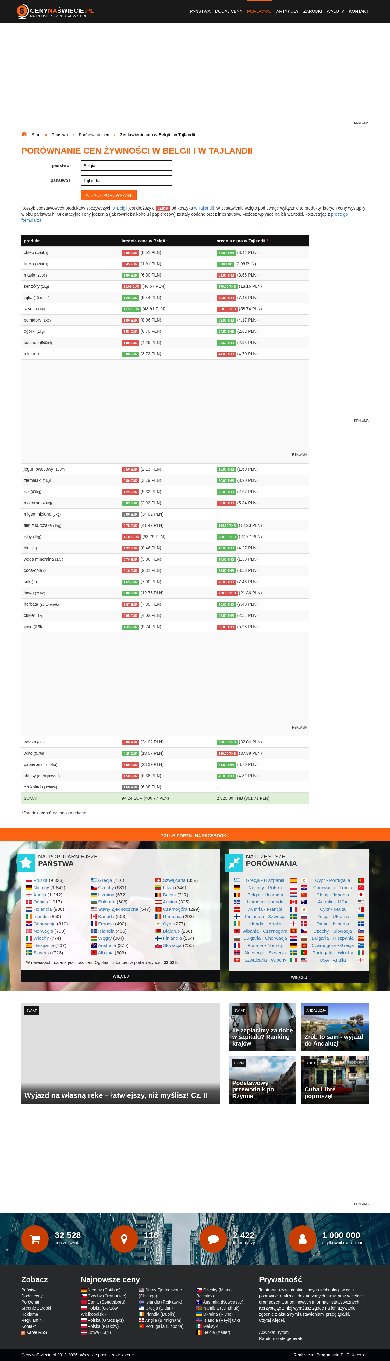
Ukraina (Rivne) (218, 1314)
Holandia (43, 909)
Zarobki (312, 11)
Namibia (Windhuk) (221, 1308)
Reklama (29, 1314)
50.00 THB (226, 503)
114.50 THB (227, 525)
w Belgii (120, 208)
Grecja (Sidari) (159, 1308)
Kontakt (359, 11)
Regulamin (31, 1320)
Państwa (200, 11)
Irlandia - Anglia (265, 923)
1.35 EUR (131, 627)
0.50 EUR (131, 469)
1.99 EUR (131, 548)
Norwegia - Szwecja (265, 952)
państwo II (61, 180)
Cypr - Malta (333, 909)
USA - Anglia (333, 959)
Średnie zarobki (36, 1308)
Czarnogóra (175, 909)
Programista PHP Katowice (342, 1354)
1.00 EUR (131, 343)
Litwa (168, 887)
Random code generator (282, 1338)
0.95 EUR (131, 616)
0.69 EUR (131, 503)
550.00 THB (227, 309)
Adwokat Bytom (274, 1332)
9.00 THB (225, 264)
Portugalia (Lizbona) (164, 1326)
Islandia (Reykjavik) (221, 1320)
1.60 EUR (131, 275)
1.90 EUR (131, 320)
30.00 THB (226, 480)
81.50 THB (226, 765)
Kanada (106, 916)
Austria (170, 901)
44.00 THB (226, 354)
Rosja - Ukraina (333, 916)
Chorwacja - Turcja (332, 887)
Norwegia (43, 931)
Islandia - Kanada (265, 901)
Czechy (106, 887)
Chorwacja (45, 923)
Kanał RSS (36, 1332)
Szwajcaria (174, 880)
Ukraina (106, 894)
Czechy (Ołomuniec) (107, 1295)
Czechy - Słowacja (333, 931)
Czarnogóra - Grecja (332, 945)
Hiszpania (44, 945)
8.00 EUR (131, 514)
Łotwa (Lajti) (99, 1332)
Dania (40, 901)
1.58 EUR (131, 331)
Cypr (168, 923)
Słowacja (172, 945)
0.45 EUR (131, 264)
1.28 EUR (131, 298)
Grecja (105, 880)
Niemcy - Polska (265, 887)
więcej (121, 976)
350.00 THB (227, 753)
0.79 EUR (131, 559)
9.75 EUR (131, 525)
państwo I (62, 165)
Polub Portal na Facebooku (195, 835)
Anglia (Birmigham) (163, 1320)
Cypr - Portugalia (332, 880)
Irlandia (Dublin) (160, 1314)
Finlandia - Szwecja (265, 916)
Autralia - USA (333, 901)
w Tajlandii (204, 208)
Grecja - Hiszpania (265, 880)
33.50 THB (226, 571)
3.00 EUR (131, 593)
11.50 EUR (131, 309)
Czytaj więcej (271, 1320)
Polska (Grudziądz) (106, 1320)
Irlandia (41, 916)
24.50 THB (226, 331)
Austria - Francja (265, 909)
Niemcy (41, 887)
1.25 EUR (131, 492)
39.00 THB (226, 320)
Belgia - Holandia (265, 894)
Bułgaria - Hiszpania (333, 938)
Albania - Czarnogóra (265, 931)
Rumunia (172, 916)
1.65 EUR (131, 582)
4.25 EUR (131, 753)
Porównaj (259, 11)
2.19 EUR (131, 571)
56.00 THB (226, 627)
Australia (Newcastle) (223, 1302)
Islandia (106, 931)
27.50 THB (226, 343)
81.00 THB (226, 275)
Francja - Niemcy (265, 945)
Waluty (335, 11)
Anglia (39, 894)
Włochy (41, 938)
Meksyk (210, 1326)
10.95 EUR (131, 286)
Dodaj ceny (229, 11)
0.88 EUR (131, 354)
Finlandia (172, 938)
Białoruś (171, 931)
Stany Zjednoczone (118, 909)
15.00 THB (226, 469)
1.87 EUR (131, 604)
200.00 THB (227, 593)
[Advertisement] (195, 77)
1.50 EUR (131, 776)
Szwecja (42, 952)
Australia (107, 945)
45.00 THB (226, 776)
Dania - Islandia (332, 923)
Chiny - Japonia (332, 894)
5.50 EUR (131, 765)
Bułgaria (106, 901)
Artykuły (287, 11)
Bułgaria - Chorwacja (265, 938)
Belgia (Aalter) (216, 1332)
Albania (105, 952)
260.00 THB (227, 537)
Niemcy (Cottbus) (104, 1289)
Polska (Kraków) (103, 1326)
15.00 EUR (131, 537)
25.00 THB (226, 492)
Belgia (169, 894)
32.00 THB (226, 253)
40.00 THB (226, 548)
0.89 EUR (131, 480)
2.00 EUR (131, 253)
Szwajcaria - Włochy (265, 959)
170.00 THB (227, 286)
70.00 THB (226, 298)
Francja (106, 923)
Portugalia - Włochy (332, 952)
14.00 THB (226, 559)
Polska (41, 880)
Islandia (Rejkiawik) (163, 1302)
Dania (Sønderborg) (107, 1302)
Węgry (105, 938)
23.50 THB (226, 616)
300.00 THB (227, 742)
